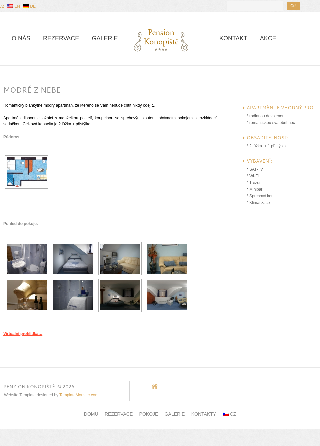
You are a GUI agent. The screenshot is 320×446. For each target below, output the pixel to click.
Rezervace (61, 38)
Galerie (105, 38)
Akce (268, 38)
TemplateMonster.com (78, 395)
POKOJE (148, 414)
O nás (21, 38)
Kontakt (233, 38)
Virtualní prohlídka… (22, 333)
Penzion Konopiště (29, 386)
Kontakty (203, 414)
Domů (91, 414)
